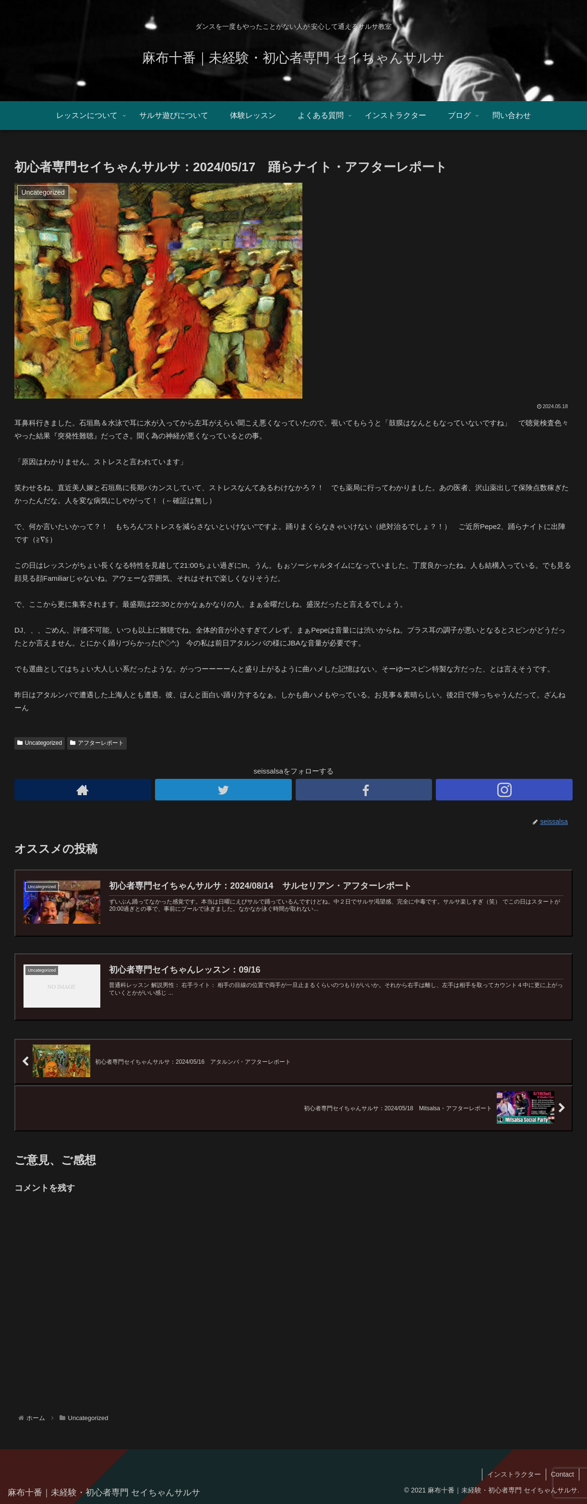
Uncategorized (39, 743)
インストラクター (514, 1474)
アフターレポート (97, 743)
